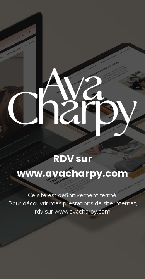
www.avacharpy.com (83, 211)
